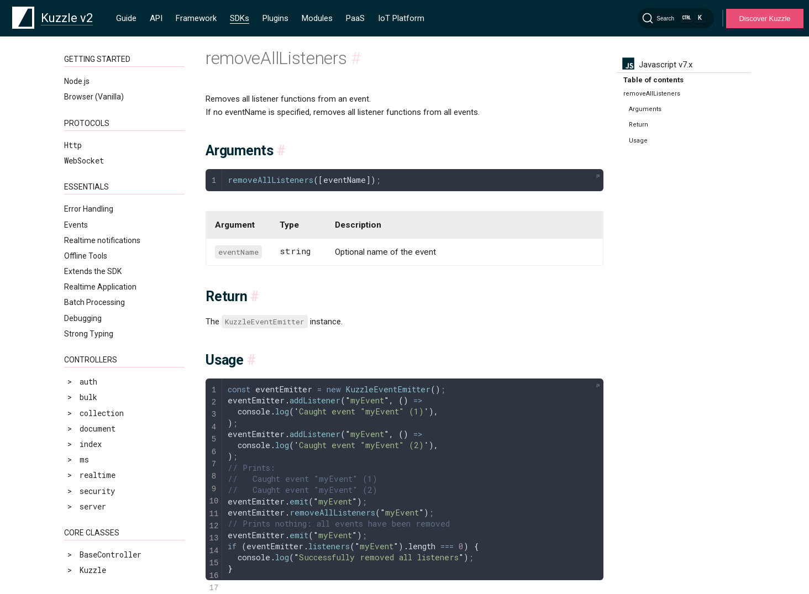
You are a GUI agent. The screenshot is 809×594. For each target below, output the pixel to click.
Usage (638, 140)
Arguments (645, 109)
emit (82, 353)
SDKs (239, 18)
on (77, 384)
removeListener (104, 462)
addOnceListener (106, 337)
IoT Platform (401, 18)
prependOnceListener (115, 430)
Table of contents (653, 80)
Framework (196, 18)
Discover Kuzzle (764, 18)
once (82, 400)
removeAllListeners (113, 446)
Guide (126, 18)
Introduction (94, 306)
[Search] (676, 18)
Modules (317, 18)
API (156, 18)
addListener (97, 322)
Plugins (275, 18)
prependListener (106, 415)
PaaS (355, 18)
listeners (93, 369)
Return (638, 124)
